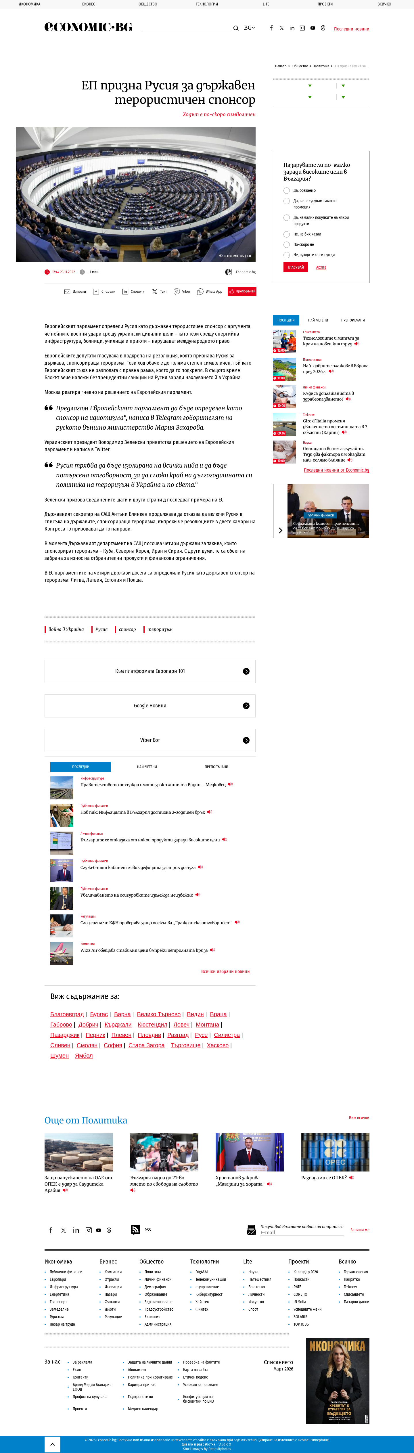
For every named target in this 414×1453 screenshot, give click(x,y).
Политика (321, 66)
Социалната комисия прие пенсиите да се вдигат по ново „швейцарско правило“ (326, 528)
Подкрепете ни (140, 1396)
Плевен (122, 1035)
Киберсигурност (209, 1294)
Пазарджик (64, 1035)
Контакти (81, 1377)
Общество (148, 4)
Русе (201, 1035)
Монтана (207, 1024)
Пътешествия (312, 360)
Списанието (311, 332)
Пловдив (149, 1035)
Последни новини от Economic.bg (336, 470)
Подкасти (302, 1279)
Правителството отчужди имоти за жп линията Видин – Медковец (156, 784)
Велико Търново (159, 1014)
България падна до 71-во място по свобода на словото (164, 1184)
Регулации (87, 916)
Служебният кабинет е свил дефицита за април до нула (141, 867)
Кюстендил (152, 1024)
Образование (156, 1294)
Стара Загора (147, 1045)
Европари (58, 1279)
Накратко (352, 1279)
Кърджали (118, 1024)
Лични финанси (91, 834)
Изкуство (256, 1301)
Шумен (59, 1055)
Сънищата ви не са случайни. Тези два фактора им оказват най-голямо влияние (334, 454)
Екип (77, 1369)
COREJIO (300, 1294)
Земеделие (59, 1309)
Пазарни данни (356, 1301)
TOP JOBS (301, 1324)
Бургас (99, 1014)
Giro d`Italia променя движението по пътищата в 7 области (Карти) (335, 426)
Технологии (207, 4)
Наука (307, 443)
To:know (309, 415)
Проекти (325, 4)
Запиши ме (359, 1230)
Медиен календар (143, 1408)
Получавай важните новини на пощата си (302, 1226)
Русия (101, 629)
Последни (80, 767)
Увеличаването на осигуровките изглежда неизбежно (140, 895)
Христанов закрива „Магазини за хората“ (244, 1181)
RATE (297, 1286)
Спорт (253, 1309)
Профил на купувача (90, 1396)
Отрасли (112, 1279)
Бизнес (88, 4)
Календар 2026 (306, 1272)
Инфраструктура (92, 778)
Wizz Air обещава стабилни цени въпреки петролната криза (147, 950)
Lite (266, 4)
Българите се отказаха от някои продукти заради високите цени (153, 840)
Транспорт (58, 1301)
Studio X (224, 1444)
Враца (218, 1014)
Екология (152, 1316)
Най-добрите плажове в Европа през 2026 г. (336, 368)
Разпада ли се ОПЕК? (327, 1177)
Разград (178, 1035)
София (113, 1045)
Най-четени (147, 767)
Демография (155, 1286)
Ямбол (84, 1055)
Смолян (87, 1045)
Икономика (29, 4)
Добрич (88, 1024)
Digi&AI (201, 1272)
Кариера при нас (142, 1384)
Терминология (356, 1272)
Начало (281, 66)
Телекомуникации (210, 1279)
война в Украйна (66, 629)
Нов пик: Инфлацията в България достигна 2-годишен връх (146, 812)
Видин (195, 1014)
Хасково (218, 1045)
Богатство (256, 1286)
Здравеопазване (158, 1301)
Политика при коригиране (150, 1377)
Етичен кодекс (195, 1377)
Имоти (110, 1309)
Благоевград (67, 1014)
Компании (87, 944)
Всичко (347, 1261)
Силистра (227, 1035)
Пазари (111, 1294)
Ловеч (182, 1024)
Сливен (60, 1045)
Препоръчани (216, 767)
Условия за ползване (200, 1384)
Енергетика (59, 1294)
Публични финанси (94, 806)
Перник (95, 1035)
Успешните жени (308, 1309)
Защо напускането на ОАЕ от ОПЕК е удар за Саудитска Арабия (78, 1184)
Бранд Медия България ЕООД (92, 1387)
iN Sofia (300, 1301)
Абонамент (137, 1369)
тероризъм (160, 629)
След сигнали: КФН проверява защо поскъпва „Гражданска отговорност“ (160, 922)
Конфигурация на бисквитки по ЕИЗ (198, 1399)
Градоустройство (159, 1309)
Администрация (158, 1324)
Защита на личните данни (150, 1362)
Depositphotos (219, 1449)
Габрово (61, 1024)
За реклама (82, 1362)
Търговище (186, 1045)
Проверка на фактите (201, 1362)
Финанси (112, 1301)
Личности (256, 1294)
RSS (140, 1230)
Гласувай (296, 267)
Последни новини (351, 29)
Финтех (201, 1309)
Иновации (113, 1286)
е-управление (207, 1286)
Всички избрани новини (225, 971)
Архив (321, 267)
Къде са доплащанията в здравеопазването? (328, 396)
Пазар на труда (62, 1324)
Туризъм (57, 1316)
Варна (122, 1014)
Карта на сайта (195, 1369)
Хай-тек (202, 1301)
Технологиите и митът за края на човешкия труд (331, 341)
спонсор (127, 629)
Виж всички (359, 1118)
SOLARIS (300, 1316)
